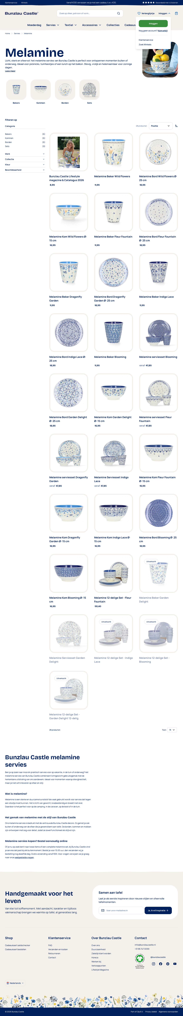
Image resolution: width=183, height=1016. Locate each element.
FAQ (50, 945)
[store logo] (21, 13)
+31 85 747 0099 (142, 948)
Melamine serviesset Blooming (158, 357)
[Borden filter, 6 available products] (25, 142)
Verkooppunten (99, 965)
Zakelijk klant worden (101, 953)
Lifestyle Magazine (100, 969)
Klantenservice (11, 2)
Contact (52, 957)
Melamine (28, 33)
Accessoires (92, 25)
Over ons (96, 945)
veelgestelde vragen (24, 857)
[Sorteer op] (161, 126)
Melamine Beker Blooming (110, 357)
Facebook (161, 964)
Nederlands (15, 983)
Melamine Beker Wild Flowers (112, 176)
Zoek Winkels (145, 44)
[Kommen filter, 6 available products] (25, 138)
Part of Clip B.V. (137, 1011)
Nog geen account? (153, 30)
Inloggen (153, 23)
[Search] (119, 13)
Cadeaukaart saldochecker (17, 945)
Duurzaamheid (98, 949)
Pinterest (168, 964)
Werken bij (96, 961)
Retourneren (54, 953)
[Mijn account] (165, 13)
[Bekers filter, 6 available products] (25, 134)
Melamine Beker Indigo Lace (156, 296)
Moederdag (34, 25)
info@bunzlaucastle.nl (145, 944)
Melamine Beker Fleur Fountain (113, 236)
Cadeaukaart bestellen (15, 949)
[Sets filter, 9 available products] (25, 146)
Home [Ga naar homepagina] (7, 33)
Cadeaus (130, 25)
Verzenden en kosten (58, 949)
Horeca (95, 957)
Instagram (153, 964)
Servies (53, 25)
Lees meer (10, 71)
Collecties (113, 25)
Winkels (24, 2)
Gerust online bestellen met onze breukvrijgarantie (91, 2)
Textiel (71, 25)
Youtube (175, 964)
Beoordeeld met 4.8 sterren (167, 2)
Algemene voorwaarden (168, 1011)
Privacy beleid (151, 1011)
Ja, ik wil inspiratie (158, 910)
